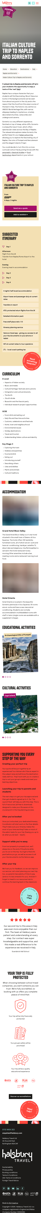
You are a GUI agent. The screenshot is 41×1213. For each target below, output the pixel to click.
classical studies (17, 152)
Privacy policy (7, 1170)
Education (13, 69)
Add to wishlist (20, 215)
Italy (33, 69)
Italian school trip (26, 135)
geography (6, 152)
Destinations (24, 69)
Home (5, 69)
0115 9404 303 (8, 1130)
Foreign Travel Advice (10, 1180)
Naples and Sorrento (10, 73)
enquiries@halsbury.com (12, 1133)
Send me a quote (20, 208)
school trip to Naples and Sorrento (17, 84)
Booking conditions (9, 1172)
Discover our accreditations (20, 1096)
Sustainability (7, 1167)
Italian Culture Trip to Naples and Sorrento (17, 77)
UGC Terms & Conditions (11, 1178)
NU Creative (13, 1203)
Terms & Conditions (9, 1175)
